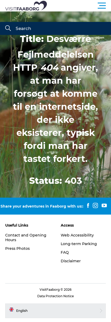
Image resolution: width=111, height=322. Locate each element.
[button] (79, 6)
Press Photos (17, 248)
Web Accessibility (77, 235)
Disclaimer (71, 261)
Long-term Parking (79, 243)
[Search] (8, 28)
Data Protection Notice (55, 296)
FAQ (65, 252)
